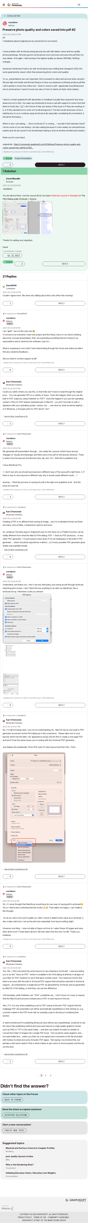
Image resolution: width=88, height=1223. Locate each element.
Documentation (12, 1176)
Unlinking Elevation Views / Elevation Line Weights (31, 1173)
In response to (16, 314)
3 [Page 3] (45, 1075)
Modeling (9, 1151)
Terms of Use (39, 1217)
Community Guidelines (58, 1217)
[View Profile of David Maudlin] (13, 178)
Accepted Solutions (16, 1115)
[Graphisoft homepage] (76, 1200)
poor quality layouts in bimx (19, 1156)
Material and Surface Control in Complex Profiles (30, 1148)
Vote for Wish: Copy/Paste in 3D (16, 416)
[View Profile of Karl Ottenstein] (13, 381)
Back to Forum (13, 1099)
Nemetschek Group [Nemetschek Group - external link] (57, 1220)
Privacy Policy (25, 1217)
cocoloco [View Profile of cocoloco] (7, 188)
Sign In (84, 5)
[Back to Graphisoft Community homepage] (15, 5)
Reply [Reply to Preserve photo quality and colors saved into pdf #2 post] (61, 165)
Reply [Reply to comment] (65, 264)
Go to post (13, 255)
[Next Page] (50, 1075)
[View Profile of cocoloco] (13, 22)
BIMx (8, 1160)
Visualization (11, 1168)
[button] (5, 165)
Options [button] (84, 15)
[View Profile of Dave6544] (11, 285)
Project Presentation (23, 158)
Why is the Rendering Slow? (20, 1164)
